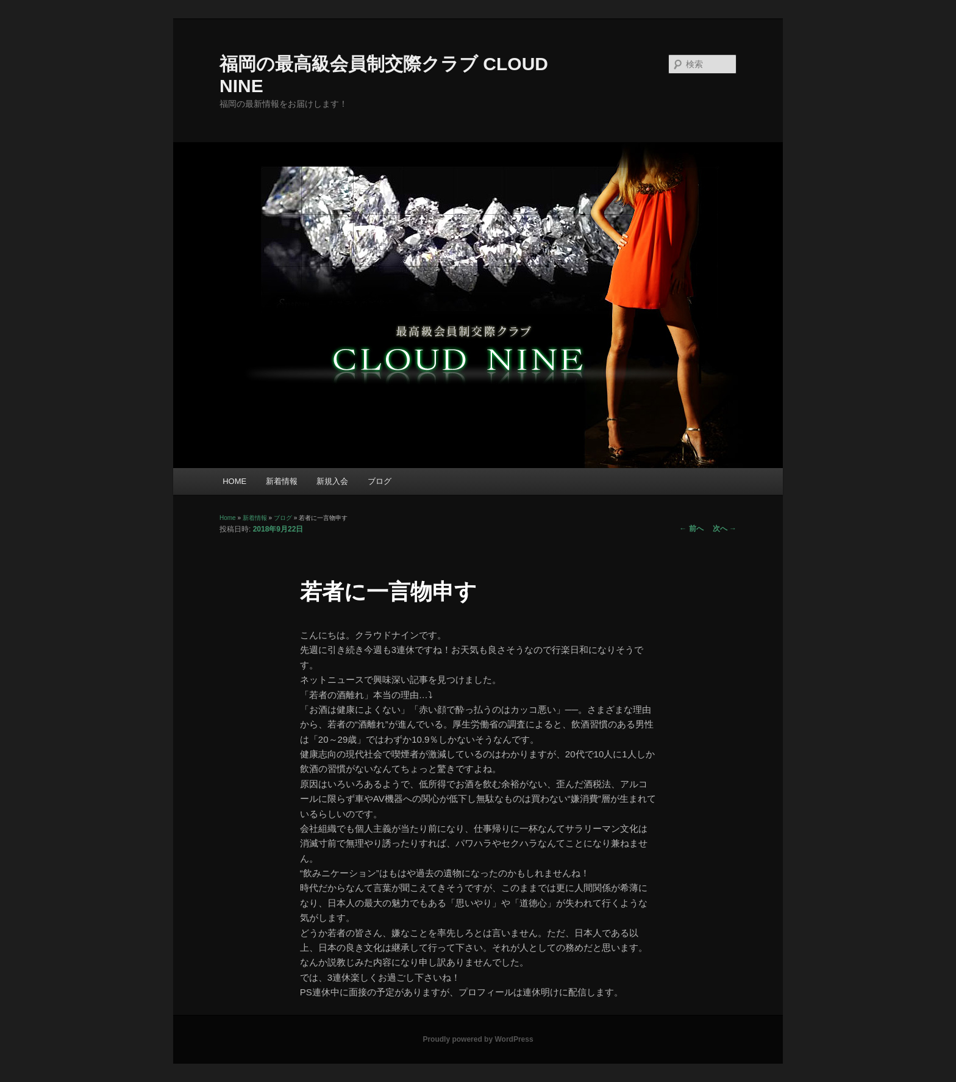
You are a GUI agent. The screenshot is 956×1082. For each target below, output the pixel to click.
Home (227, 517)
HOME (234, 481)
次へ (725, 528)
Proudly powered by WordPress (478, 1039)
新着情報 (282, 481)
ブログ (379, 481)
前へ (691, 528)
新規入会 (332, 481)
